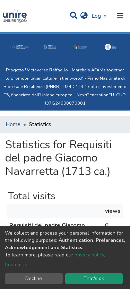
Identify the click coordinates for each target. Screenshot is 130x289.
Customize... (18, 264)
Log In (100, 16)
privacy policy (89, 255)
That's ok (94, 278)
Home (13, 124)
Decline (33, 278)
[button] (84, 16)
